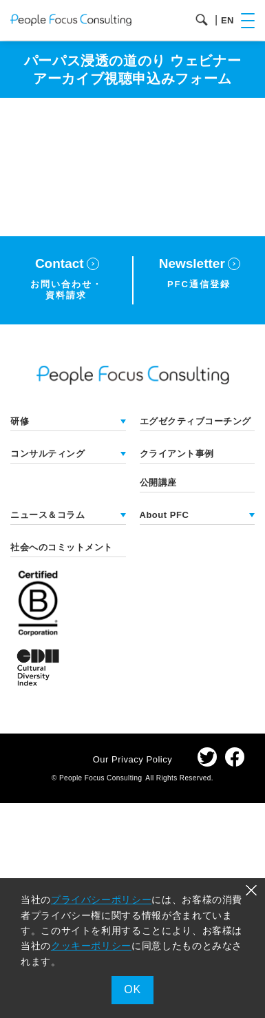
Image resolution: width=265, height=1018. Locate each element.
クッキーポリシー (91, 945)
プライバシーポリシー (101, 899)
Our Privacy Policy (133, 759)
